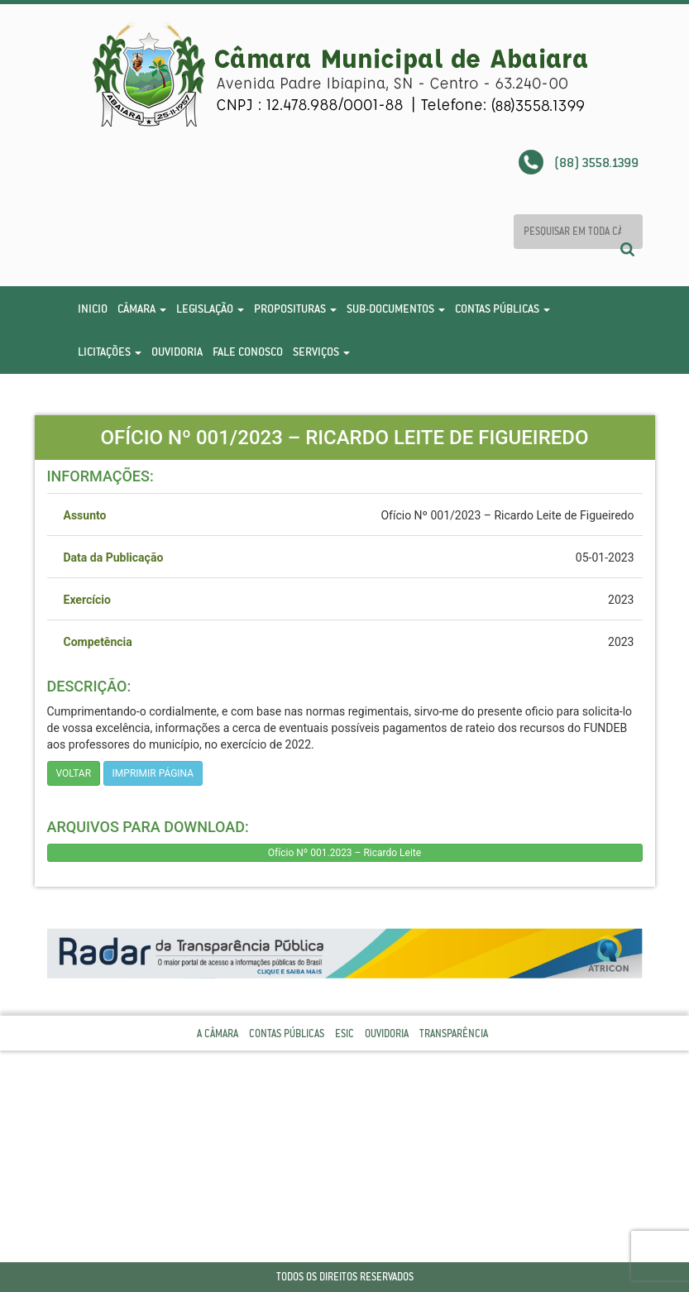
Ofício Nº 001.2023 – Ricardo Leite (344, 853)
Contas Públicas (502, 308)
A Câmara (217, 1033)
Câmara (141, 308)
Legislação (210, 308)
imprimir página (153, 773)
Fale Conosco (248, 351)
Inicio (93, 308)
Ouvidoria (177, 351)
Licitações (109, 351)
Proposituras (295, 308)
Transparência (453, 1033)
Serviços (321, 351)
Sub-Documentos (396, 308)
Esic (344, 1033)
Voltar (74, 773)
